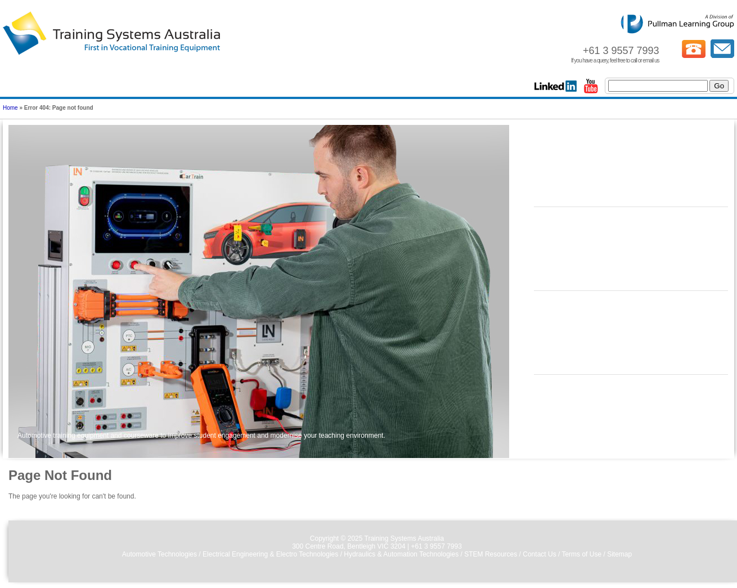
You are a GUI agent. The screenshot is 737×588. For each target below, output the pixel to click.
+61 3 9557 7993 (436, 546)
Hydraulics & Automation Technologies (401, 554)
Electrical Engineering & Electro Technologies (270, 554)
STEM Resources (490, 554)
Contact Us (539, 554)
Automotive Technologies (159, 554)
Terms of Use (581, 554)
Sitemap (619, 554)
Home (10, 108)
